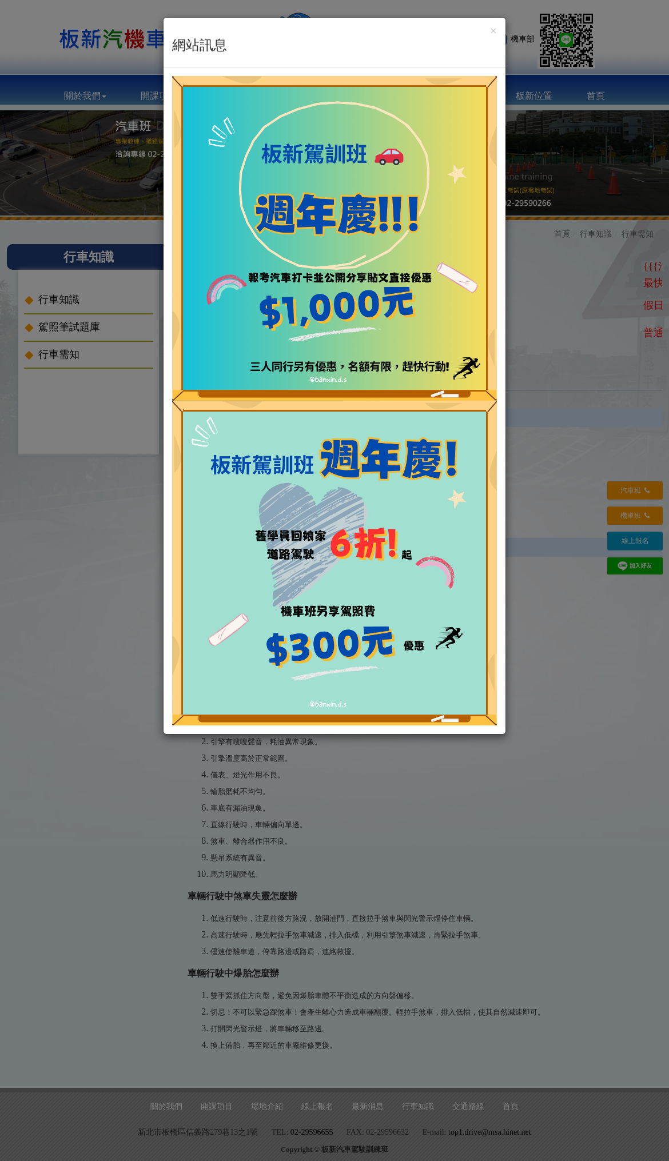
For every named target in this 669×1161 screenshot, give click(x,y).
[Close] (493, 31)
